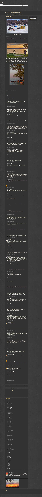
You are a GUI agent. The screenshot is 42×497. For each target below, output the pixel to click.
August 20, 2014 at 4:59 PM (11, 237)
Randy (8, 303)
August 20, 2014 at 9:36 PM (11, 296)
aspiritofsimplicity (10, 221)
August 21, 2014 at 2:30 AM (11, 320)
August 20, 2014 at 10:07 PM (11, 301)
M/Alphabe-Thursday (10, 435)
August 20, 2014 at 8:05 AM (11, 130)
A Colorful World (9, 354)
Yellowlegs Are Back (10, 436)
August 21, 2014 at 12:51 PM (11, 330)
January (8, 460)
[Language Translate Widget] (33, 18)
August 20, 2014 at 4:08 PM (11, 214)
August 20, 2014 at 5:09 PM (11, 243)
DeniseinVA (9, 163)
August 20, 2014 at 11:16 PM (11, 306)
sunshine (8, 239)
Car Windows (9, 421)
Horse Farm (9, 434)
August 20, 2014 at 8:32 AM (11, 135)
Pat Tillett (8, 315)
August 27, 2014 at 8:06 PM (11, 380)
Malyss (8, 95)
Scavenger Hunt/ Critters (10, 449)
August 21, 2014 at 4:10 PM (11, 335)
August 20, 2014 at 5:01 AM (11, 98)
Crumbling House (9, 426)
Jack (8, 345)
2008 (7, 468)
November (9, 404)
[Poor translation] (2, 4)
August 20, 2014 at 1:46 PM (11, 171)
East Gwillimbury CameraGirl (13, 12)
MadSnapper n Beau (10, 125)
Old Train (8, 417)
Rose (8, 193)
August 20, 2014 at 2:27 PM (11, 191)
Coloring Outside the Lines (11, 149)
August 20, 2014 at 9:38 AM (11, 140)
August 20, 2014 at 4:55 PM (11, 232)
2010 (7, 465)
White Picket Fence (10, 413)
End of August (9, 409)
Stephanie (8, 154)
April (8, 456)
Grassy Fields (9, 427)
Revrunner (8, 114)
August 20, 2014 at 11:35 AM (11, 157)
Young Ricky (9, 440)
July (8, 452)
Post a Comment (8, 382)
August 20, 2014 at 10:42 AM (11, 147)
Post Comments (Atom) (18, 388)
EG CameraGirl (11, 472)
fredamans (8, 337)
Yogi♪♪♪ (8, 298)
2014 (7, 402)
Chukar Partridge (9, 425)
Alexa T (8, 263)
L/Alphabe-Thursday (10, 444)
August (8, 408)
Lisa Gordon (9, 273)
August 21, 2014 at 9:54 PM (11, 348)
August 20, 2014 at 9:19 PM (11, 290)
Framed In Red (9, 412)
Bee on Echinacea (10, 430)
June (8, 453)
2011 (7, 464)
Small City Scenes (10, 108)
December (9, 403)
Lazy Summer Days (10, 439)
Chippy (8, 431)
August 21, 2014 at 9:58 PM (11, 352)
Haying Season (9, 443)
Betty (8, 256)
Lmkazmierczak (9, 332)
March (8, 457)
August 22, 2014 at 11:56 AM (11, 365)
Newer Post (8, 385)
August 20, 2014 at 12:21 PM (11, 161)
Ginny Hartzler (9, 173)
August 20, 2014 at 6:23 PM (11, 261)
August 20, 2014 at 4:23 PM (11, 219)
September (9, 407)
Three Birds (9, 445)
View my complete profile (9, 476)
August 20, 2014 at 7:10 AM (11, 112)
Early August (9, 448)
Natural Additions (9, 422)
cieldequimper (9, 179)
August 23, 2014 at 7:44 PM (11, 369)
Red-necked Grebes (10, 416)
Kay (7, 277)
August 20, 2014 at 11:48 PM (11, 313)
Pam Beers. (9, 350)
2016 (7, 399)
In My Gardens (9, 418)
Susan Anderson (9, 371)
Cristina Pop (9, 322)
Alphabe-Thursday (10, 91)
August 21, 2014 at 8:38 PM (11, 343)
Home (17, 385)
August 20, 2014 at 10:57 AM (11, 152)
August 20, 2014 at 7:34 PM (11, 275)
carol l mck (9, 227)
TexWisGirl (8, 137)
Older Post (26, 385)
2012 (7, 463)
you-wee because (10, 201)
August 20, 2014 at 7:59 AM (11, 123)
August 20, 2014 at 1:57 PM (11, 177)
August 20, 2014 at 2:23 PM (11, 187)
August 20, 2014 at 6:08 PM (11, 254)
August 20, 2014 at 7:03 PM (11, 271)
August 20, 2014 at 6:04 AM (11, 106)
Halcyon (8, 189)
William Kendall (9, 132)
